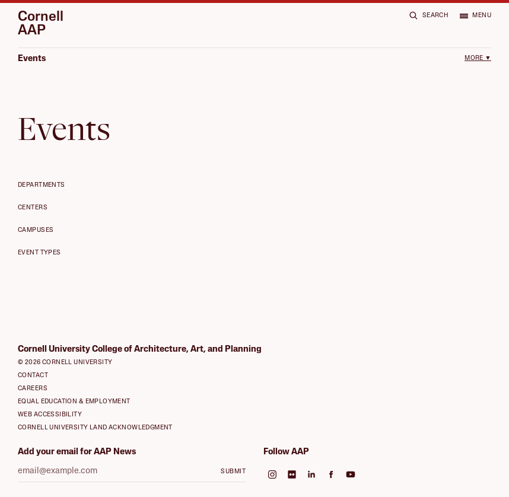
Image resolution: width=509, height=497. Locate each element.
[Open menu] (475, 15)
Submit (233, 472)
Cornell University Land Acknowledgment (95, 428)
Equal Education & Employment (74, 402)
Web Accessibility (50, 415)
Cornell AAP (40, 24)
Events (32, 59)
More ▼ (478, 58)
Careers (32, 389)
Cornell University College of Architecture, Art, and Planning (140, 349)
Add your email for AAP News (77, 452)
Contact (33, 375)
